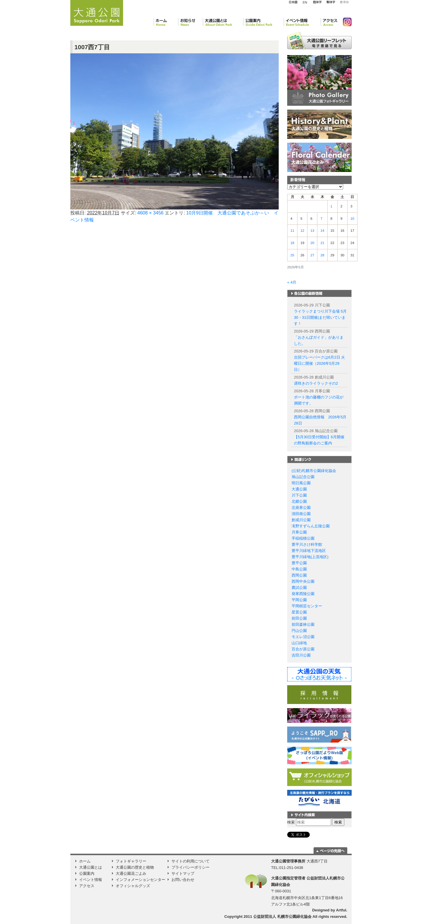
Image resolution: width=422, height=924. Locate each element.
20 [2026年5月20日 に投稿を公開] (312, 243)
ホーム (165, 22)
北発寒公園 (301, 507)
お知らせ (190, 22)
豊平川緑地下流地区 (309, 550)
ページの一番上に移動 (330, 850)
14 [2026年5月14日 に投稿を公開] (322, 231)
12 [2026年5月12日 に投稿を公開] (302, 231)
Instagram (345, 22)
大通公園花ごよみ (131, 873)
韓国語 (344, 2)
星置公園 (299, 612)
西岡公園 (299, 575)
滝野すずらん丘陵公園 (311, 526)
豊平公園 (299, 563)
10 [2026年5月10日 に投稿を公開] (352, 218)
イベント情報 (301, 22)
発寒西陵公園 (303, 593)
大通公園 (299, 489)
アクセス (329, 22)
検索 (291, 822)
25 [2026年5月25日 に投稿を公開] (292, 255)
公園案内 (263, 22)
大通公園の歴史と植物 (135, 867)
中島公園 (299, 569)
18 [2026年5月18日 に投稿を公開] (292, 243)
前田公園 (299, 618)
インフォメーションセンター (140, 879)
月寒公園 (299, 532)
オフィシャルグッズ (133, 886)
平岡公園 (299, 600)
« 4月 (291, 282)
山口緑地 (299, 643)
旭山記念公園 (303, 477)
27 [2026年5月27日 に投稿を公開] (312, 255)
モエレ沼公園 (303, 637)
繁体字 (330, 2)
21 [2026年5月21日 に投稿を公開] (322, 243)
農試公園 (299, 587)
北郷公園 (299, 501)
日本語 (293, 2)
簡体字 (317, 2)
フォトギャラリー (131, 861)
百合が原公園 (303, 649)
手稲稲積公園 (303, 538)
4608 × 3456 (150, 212)
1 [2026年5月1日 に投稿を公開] (332, 206)
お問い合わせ (182, 879)
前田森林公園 (303, 624)
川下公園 (299, 495)
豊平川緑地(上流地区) (310, 557)
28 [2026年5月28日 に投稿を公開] (322, 255)
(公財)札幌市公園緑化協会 (314, 470)
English (305, 2)
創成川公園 (301, 520)
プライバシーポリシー (190, 867)
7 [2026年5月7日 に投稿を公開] (321, 218)
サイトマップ (182, 873)
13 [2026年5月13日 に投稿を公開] (312, 231)
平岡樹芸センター (307, 606)
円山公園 (299, 630)
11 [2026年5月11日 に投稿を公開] (292, 231)
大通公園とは (223, 22)
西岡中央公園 (303, 581)
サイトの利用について (190, 861)
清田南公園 (301, 514)
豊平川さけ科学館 (307, 544)
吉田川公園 (301, 655)
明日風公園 (301, 483)
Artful (341, 910)
